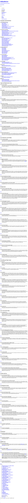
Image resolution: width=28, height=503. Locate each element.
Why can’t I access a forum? (5, 41)
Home (1, 3)
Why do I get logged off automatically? (6, 27)
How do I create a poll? (4, 39)
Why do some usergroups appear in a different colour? (8, 58)
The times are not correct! (5, 31)
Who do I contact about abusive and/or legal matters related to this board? (11, 80)
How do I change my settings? (5, 30)
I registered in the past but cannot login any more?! (8, 26)
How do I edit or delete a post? (5, 38)
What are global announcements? (6, 50)
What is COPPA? (4, 23)
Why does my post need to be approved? (7, 45)
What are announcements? (5, 51)
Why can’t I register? (4, 24)
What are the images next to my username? (7, 33)
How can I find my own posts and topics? (7, 70)
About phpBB (3, 445)
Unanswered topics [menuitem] (4, 12)
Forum (9, 3)
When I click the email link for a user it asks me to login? (9, 35)
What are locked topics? (5, 52)
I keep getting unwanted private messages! (7, 62)
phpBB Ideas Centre (9, 449)
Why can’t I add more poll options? (6, 40)
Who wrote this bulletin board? (5, 79)
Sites (3, 3)
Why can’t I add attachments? (5, 42)
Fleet (2, 3)
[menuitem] (2, 16)
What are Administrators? (5, 55)
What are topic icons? (4, 53)
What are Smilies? (4, 49)
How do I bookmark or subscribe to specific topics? (8, 73)
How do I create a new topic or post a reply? (7, 37)
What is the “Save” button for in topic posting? (7, 44)
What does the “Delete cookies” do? (6, 28)
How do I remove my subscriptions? (6, 74)
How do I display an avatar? (5, 34)
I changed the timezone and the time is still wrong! (8, 32)
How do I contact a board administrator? (6, 81)
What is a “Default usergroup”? (5, 59)
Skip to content (2, 4)
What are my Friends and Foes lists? (6, 65)
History (5, 3)
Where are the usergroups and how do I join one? (8, 57)
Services (7, 3)
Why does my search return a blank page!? (7, 69)
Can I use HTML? (4, 48)
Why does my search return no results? (6, 68)
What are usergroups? (4, 56)
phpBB (25, 161)
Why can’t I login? (4, 25)
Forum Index (3, 9)
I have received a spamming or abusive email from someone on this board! (11, 63)
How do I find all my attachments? (6, 77)
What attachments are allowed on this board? (7, 76)
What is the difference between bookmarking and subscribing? (9, 72)
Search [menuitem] (2, 13)
